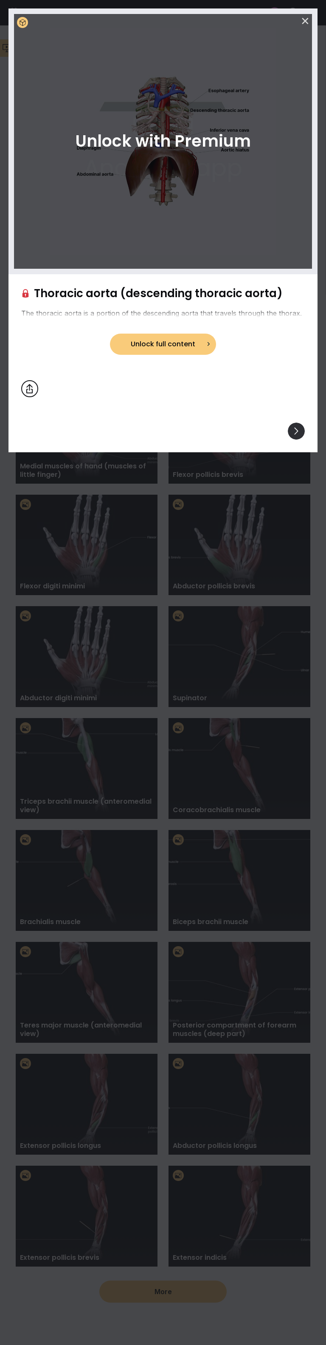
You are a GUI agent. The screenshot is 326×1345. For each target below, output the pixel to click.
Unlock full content (163, 344)
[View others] (296, 431)
